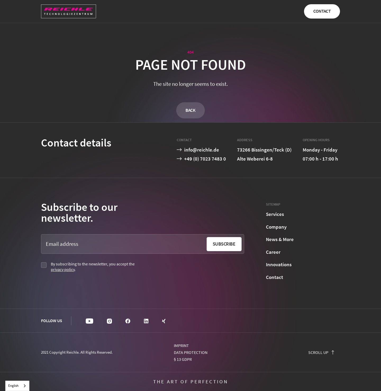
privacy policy (63, 269)
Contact (322, 11)
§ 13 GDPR (183, 359)
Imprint (181, 345)
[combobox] (17, 386)
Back (190, 110)
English (13, 385)
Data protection (190, 352)
